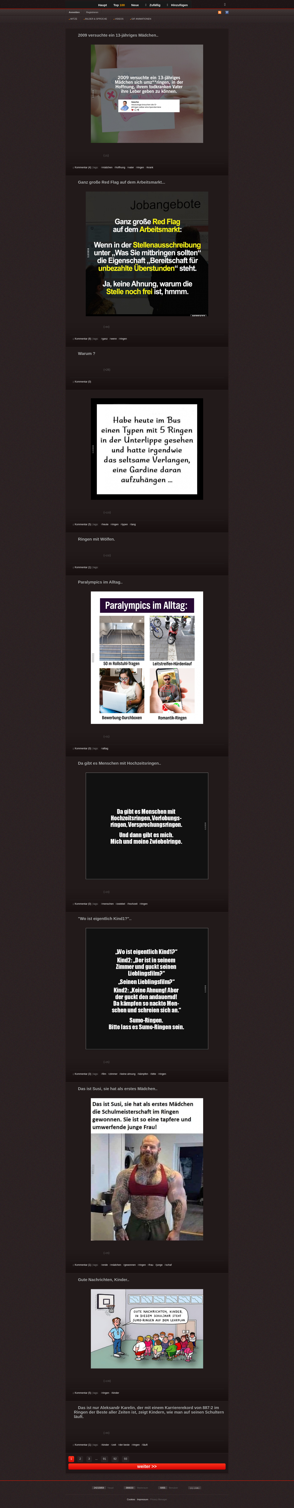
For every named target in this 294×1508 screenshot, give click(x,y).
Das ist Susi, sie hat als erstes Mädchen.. (117, 1088)
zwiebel (121, 903)
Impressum (142, 1499)
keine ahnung (128, 1074)
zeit (114, 1444)
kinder (115, 1392)
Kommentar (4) (82, 167)
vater (131, 167)
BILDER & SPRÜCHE (95, 19)
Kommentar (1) (82, 567)
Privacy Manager (158, 1499)
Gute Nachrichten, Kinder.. (103, 1279)
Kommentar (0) (82, 381)
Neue (135, 5)
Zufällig (152, 5)
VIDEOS (119, 19)
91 (104, 1458)
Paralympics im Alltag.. (100, 582)
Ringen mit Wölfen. (96, 539)
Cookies (131, 1499)
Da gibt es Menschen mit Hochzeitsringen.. (119, 763)
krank (150, 167)
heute (105, 524)
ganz (105, 338)
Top (119, 5)
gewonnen (130, 1264)
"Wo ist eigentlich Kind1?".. (104, 918)
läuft (145, 1444)
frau (151, 1264)
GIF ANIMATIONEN (140, 19)
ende (105, 1264)
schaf (169, 1264)
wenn (114, 338)
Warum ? (86, 353)
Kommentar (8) (82, 338)
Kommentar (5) (82, 524)
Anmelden (74, 12)
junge (160, 1264)
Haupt (102, 5)
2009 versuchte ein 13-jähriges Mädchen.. (118, 35)
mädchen (107, 167)
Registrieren (92, 12)
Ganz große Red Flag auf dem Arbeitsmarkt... (121, 182)
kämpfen (143, 1074)
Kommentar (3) (82, 1074)
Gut (77, 156)
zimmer (113, 1074)
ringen (140, 167)
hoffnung (120, 167)
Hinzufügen (177, 5)
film (104, 1074)
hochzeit (133, 903)
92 (115, 1458)
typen (125, 524)
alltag (105, 748)
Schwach (92, 156)
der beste (124, 1444)
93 (125, 1458)
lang (133, 524)
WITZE (73, 19)
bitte (153, 1074)
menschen (108, 903)
